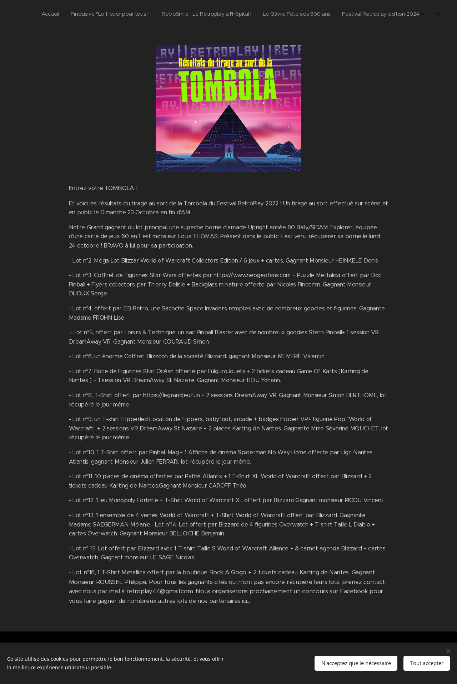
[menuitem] (357, 15)
